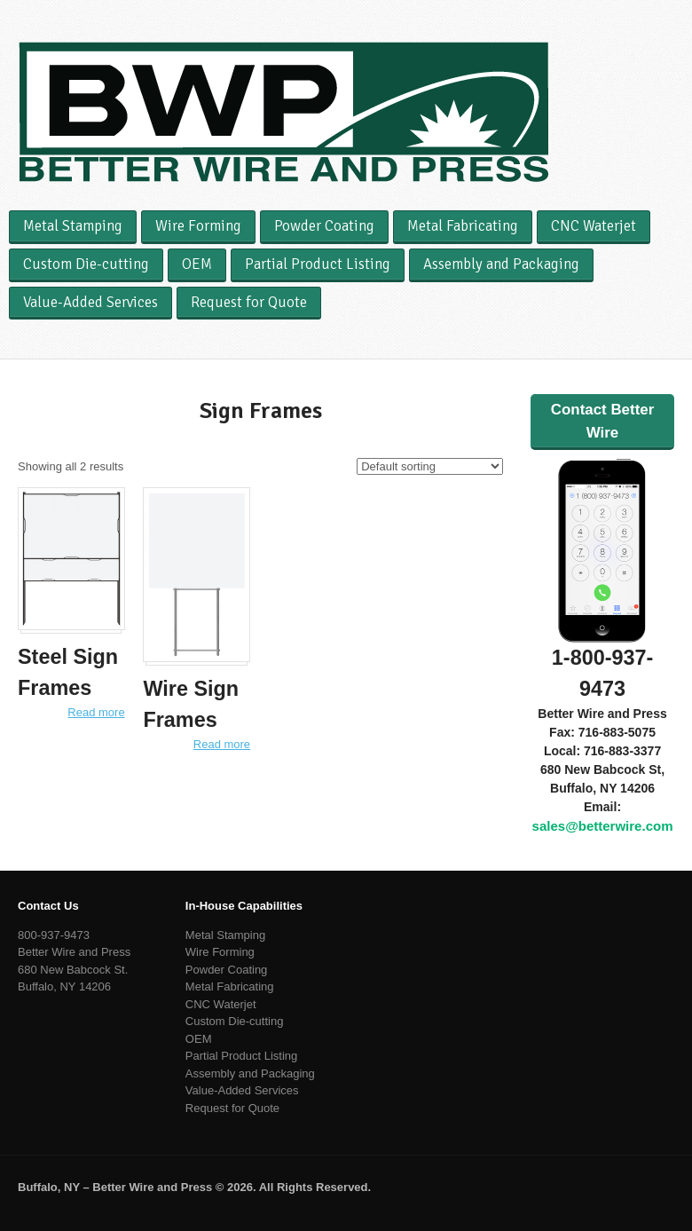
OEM (197, 264)
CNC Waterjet (593, 226)
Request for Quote (249, 302)
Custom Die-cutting (86, 264)
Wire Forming (198, 226)
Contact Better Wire (602, 420)
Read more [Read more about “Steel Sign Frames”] (95, 712)
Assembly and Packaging (501, 264)
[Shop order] (430, 466)
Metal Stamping (72, 226)
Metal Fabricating (462, 226)
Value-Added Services (90, 302)
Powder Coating (324, 226)
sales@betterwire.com (602, 825)
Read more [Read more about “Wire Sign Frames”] (221, 744)
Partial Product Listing (317, 264)
